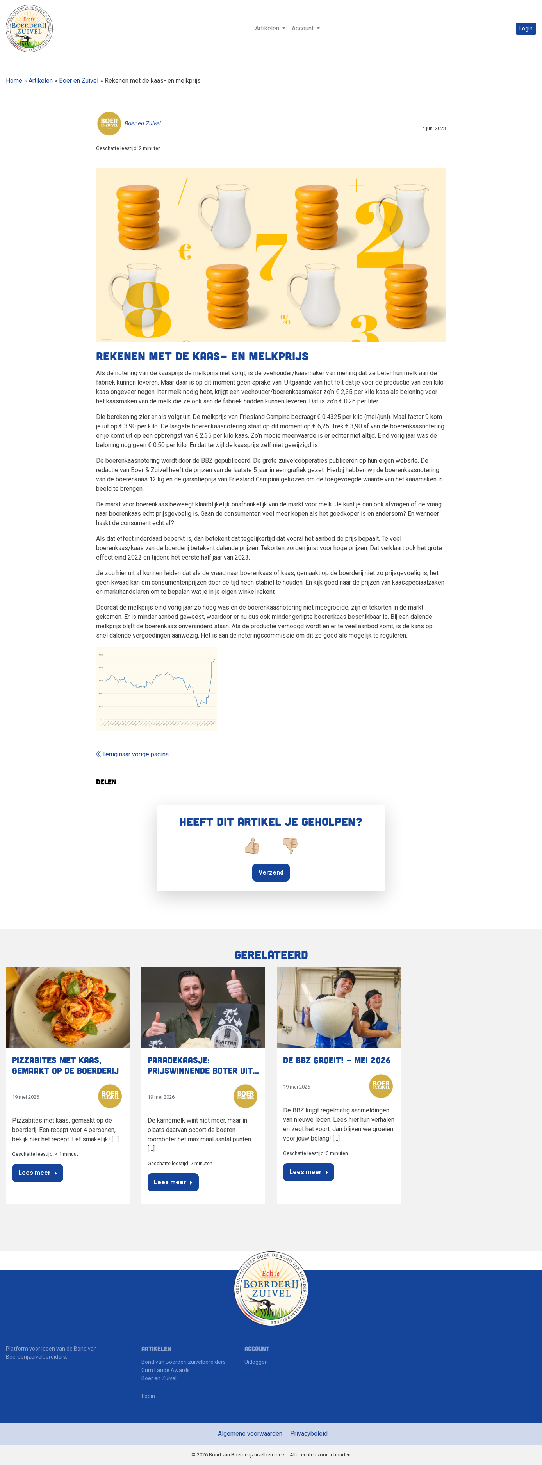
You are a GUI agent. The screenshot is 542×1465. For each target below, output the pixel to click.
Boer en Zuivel (78, 80)
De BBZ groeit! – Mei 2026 (336, 1060)
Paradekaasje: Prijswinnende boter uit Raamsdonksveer (200, 1070)
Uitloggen (256, 1362)
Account (303, 28)
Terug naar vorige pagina (132, 754)
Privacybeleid (309, 1433)
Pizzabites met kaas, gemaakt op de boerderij (65, 1065)
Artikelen (268, 28)
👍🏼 (252, 845)
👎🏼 (290, 845)
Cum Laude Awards (165, 1370)
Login (526, 28)
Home (14, 80)
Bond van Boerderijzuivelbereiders (183, 1362)
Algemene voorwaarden (250, 1433)
